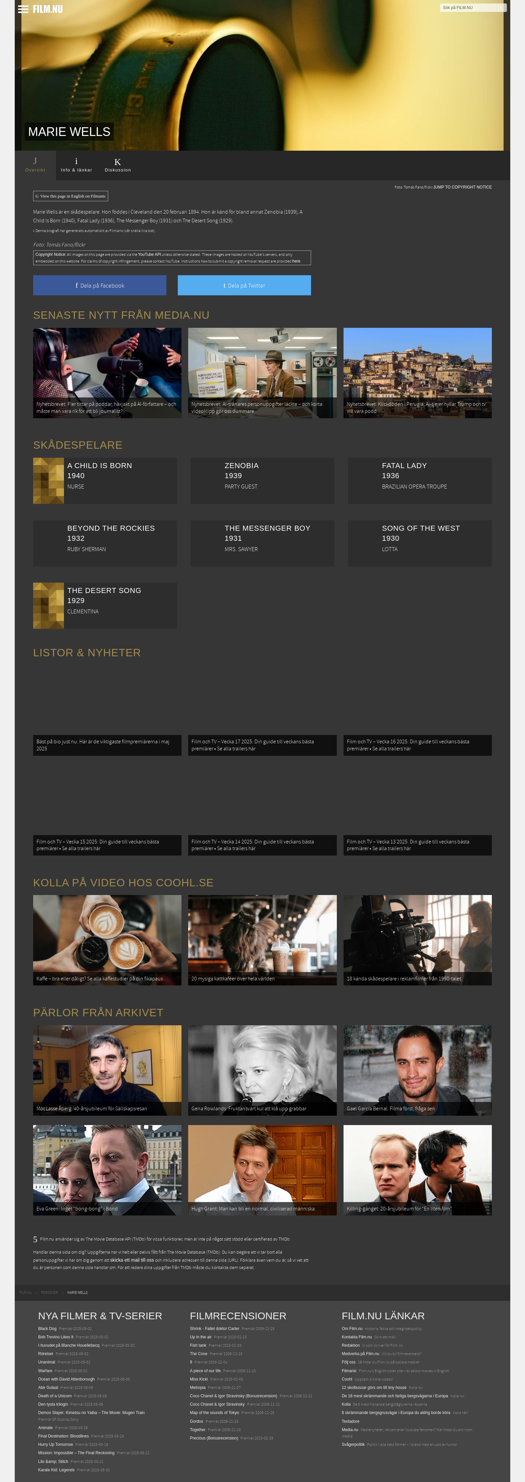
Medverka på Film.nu (360, 1353)
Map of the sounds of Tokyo (214, 1412)
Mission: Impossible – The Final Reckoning (76, 1453)
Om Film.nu (352, 1328)
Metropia (198, 1387)
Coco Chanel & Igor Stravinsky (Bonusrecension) (233, 1396)
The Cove (198, 1353)
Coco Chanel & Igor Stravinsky (217, 1404)
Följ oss (349, 1362)
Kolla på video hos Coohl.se (123, 883)
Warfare (45, 1370)
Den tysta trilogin (53, 1404)
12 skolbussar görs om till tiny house (374, 1387)
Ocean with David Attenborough (66, 1379)
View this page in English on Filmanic (70, 196)
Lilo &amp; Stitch (53, 1461)
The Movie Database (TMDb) (193, 1252)
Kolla (346, 1404)
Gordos (196, 1421)
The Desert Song (200, 221)
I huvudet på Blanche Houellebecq (68, 1345)
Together (198, 1429)
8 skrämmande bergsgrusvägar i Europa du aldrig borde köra (396, 1412)
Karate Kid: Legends (56, 1470)
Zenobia (273, 212)
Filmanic (349, 1370)
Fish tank (198, 1345)
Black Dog (47, 1328)
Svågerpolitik (353, 1444)
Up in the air (201, 1337)
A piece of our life (205, 1370)
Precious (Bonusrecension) (214, 1438)
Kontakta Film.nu (357, 1337)
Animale (45, 1427)
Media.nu (350, 1429)
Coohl (347, 1379)
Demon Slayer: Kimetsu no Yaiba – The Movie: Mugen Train (91, 1412)
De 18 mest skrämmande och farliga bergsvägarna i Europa (395, 1396)
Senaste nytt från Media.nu (121, 315)
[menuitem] (25, 1293)
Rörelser (45, 1353)
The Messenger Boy (137, 221)
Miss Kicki (199, 1379)
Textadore (351, 1421)
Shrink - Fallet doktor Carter (214, 1328)
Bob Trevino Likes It (55, 1337)
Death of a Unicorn (55, 1396)
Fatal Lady (88, 221)
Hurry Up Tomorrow (55, 1444)
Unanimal (46, 1362)
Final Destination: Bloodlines (63, 1436)
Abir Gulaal (48, 1387)
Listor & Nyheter (87, 653)
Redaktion (351, 1345)
